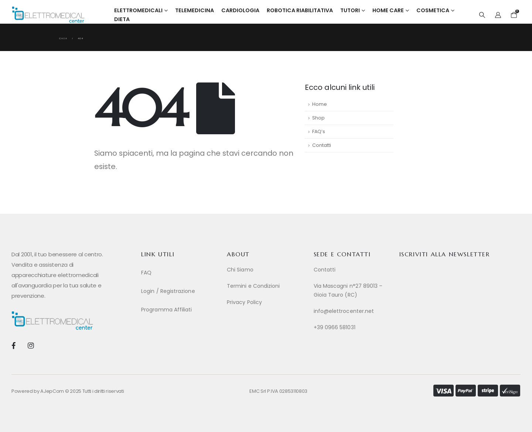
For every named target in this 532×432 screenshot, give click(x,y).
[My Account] (498, 15)
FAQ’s (318, 131)
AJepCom (52, 391)
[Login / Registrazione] (180, 291)
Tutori (350, 10)
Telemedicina (194, 10)
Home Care (388, 10)
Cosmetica (432, 10)
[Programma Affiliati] (180, 309)
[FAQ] (180, 272)
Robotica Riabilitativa (300, 10)
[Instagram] (30, 345)
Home (319, 104)
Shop (318, 118)
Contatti (321, 145)
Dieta (122, 19)
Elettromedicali (138, 10)
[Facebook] (13, 345)
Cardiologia (240, 10)
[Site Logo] (48, 14)
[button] (481, 15)
